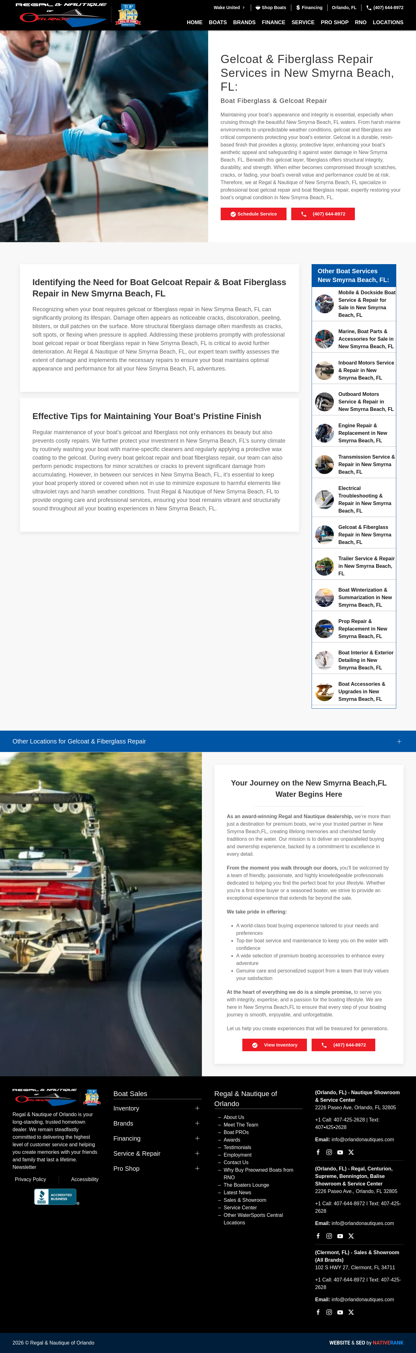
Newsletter (24, 1167)
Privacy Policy (30, 1179)
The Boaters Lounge (246, 1185)
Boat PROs (236, 1132)
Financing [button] (127, 1138)
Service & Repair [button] (137, 1153)
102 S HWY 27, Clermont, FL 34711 (355, 1267)
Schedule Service (253, 214)
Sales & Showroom (245, 1200)
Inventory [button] (126, 1108)
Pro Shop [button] (335, 22)
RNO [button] (360, 22)
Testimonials (237, 1147)
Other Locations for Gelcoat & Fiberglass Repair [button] (79, 741)
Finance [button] (274, 22)
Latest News (237, 1192)
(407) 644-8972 (384, 7)
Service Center (240, 1207)
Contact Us (236, 1162)
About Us (234, 1117)
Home (195, 22)
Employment (238, 1155)
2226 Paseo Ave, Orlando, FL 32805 (355, 1107)
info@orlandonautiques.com (363, 1139)
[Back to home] (78, 15)
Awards (232, 1140)
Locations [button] (388, 22)
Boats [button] (218, 22)
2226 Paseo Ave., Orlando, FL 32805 (356, 1191)
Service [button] (303, 22)
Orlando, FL (344, 7)
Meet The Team (241, 1124)
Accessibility (84, 1179)
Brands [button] (244, 22)
